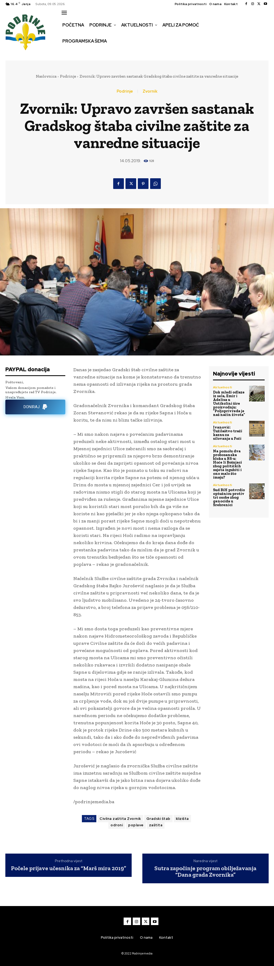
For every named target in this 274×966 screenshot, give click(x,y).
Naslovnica (46, 76)
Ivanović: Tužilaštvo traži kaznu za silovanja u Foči (227, 433)
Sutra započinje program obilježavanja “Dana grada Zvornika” (205, 871)
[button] (66, 52)
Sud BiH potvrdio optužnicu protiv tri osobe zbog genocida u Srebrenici (229, 497)
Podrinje (68, 76)
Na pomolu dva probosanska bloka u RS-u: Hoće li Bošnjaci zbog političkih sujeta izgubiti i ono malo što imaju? (227, 464)
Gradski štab (158, 818)
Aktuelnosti (222, 387)
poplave (136, 825)
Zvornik (150, 91)
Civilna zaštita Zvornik (120, 818)
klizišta (182, 818)
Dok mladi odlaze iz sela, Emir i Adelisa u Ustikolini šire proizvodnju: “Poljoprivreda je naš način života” (229, 403)
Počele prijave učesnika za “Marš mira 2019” (68, 868)
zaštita (156, 825)
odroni (117, 825)
